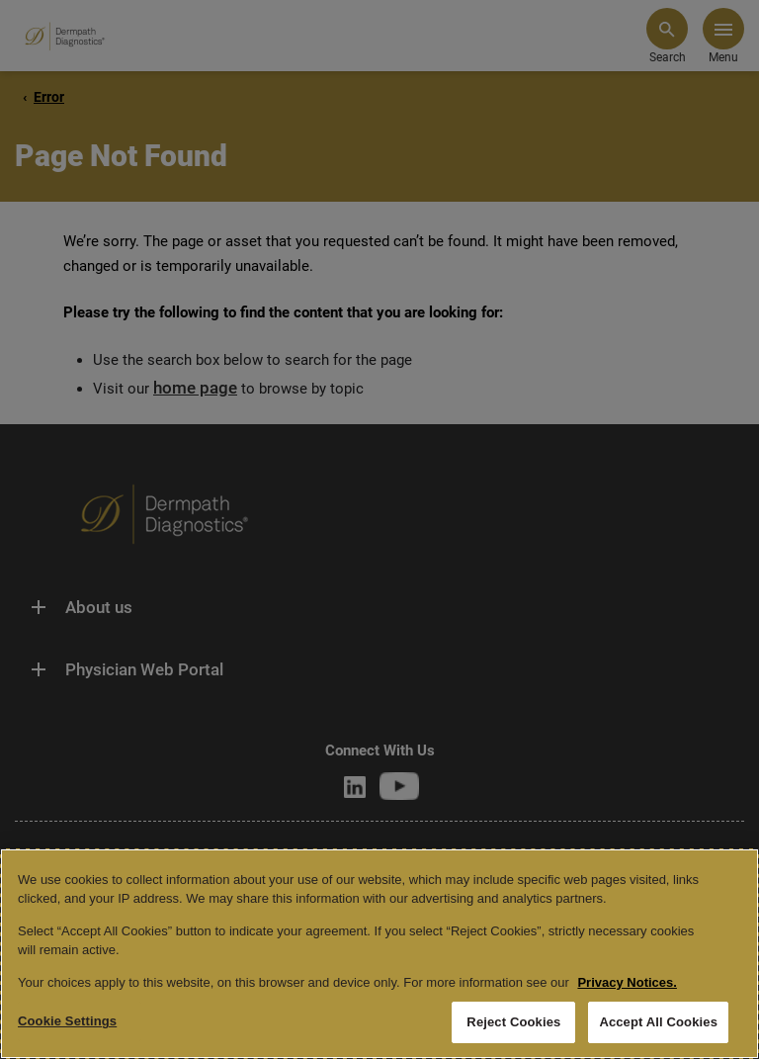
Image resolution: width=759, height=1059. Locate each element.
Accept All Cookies (658, 1022)
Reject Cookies (513, 1022)
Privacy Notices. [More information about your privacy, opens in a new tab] (626, 982)
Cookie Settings (67, 1021)
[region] (379, 953)
